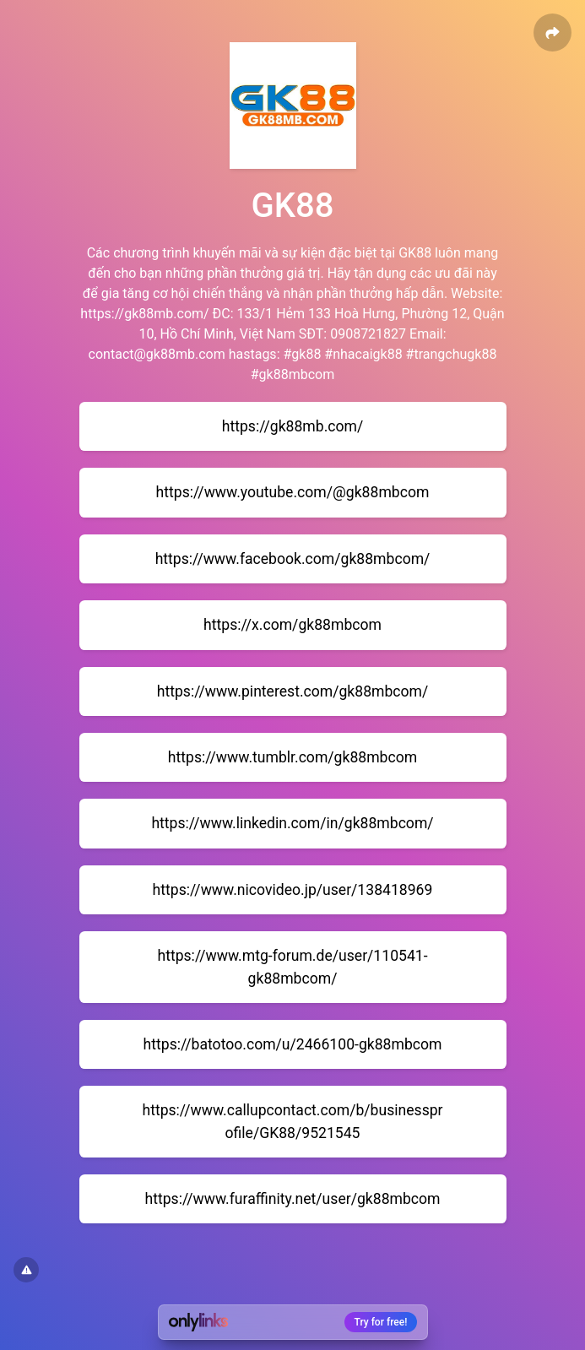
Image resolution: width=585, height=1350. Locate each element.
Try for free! (381, 1322)
